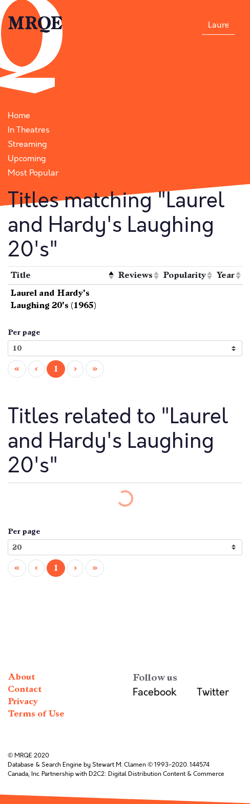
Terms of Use (36, 714)
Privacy (23, 701)
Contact (24, 689)
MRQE (35, 23)
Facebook (154, 692)
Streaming (27, 144)
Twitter (213, 692)
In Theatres (29, 130)
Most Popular (33, 173)
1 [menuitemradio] (55, 369)
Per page (24, 332)
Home (19, 115)
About (21, 677)
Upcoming (27, 158)
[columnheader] (61, 276)
